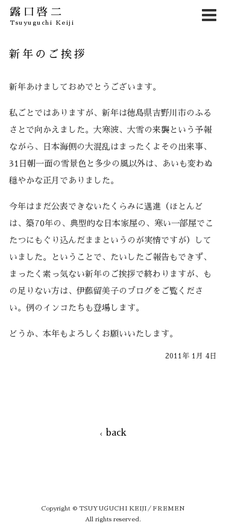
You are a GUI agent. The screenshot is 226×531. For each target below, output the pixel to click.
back (113, 432)
